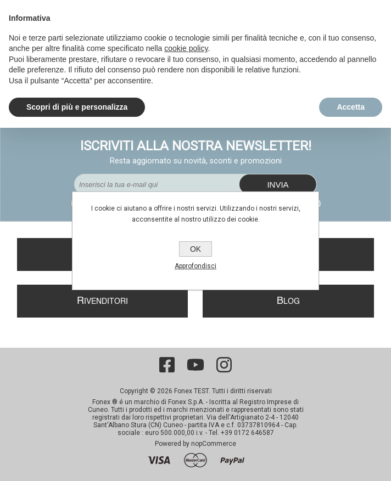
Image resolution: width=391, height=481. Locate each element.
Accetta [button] (351, 107)
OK (195, 249)
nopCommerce (213, 444)
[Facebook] (167, 365)
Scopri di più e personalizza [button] (76, 107)
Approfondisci (195, 266)
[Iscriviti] (157, 184)
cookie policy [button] (186, 48)
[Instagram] (224, 365)
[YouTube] (195, 365)
